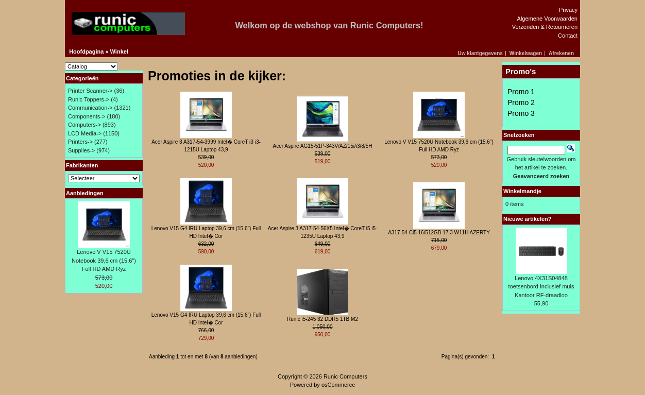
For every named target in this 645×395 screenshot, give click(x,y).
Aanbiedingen (85, 193)
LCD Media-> (84, 133)
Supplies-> (81, 150)
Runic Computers (345, 376)
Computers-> (84, 125)
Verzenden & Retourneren (545, 27)
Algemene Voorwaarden (547, 18)
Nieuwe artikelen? (527, 219)
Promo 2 (521, 102)
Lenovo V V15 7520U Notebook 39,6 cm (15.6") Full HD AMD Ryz (104, 260)
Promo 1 (521, 92)
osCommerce (338, 385)
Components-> (86, 116)
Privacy (568, 10)
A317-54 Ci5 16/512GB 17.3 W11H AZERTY (439, 232)
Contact (568, 35)
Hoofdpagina (86, 51)
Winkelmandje (522, 191)
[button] (481, 53)
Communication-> (90, 108)
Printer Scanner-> (90, 91)
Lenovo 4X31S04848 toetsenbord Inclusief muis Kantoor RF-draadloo (541, 286)
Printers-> (80, 142)
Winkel (119, 51)
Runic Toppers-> (88, 99)
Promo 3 (521, 113)
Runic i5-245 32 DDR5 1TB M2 (322, 319)
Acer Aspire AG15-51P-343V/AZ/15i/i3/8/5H (322, 146)
